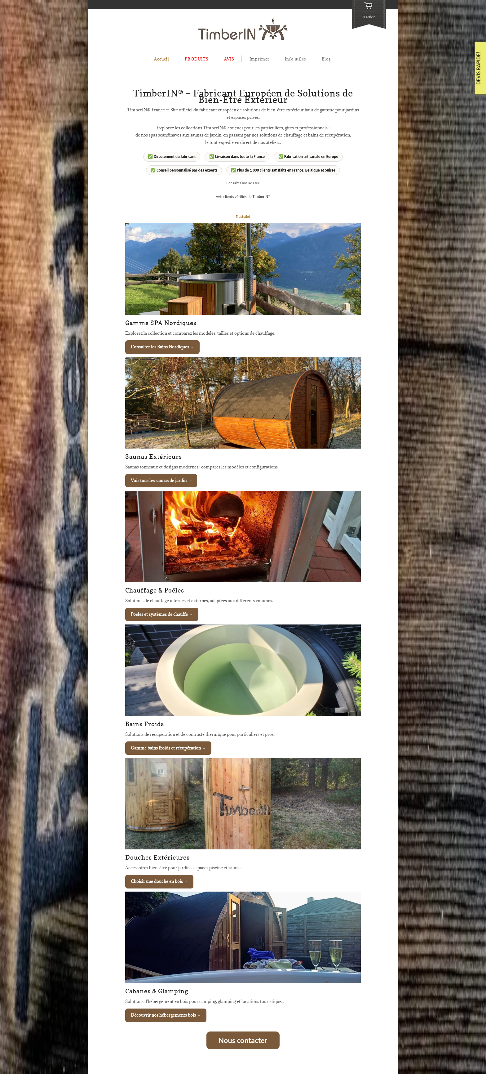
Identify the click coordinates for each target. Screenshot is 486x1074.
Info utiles (295, 58)
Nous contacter (243, 1040)
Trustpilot (243, 216)
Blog (326, 58)
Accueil (161, 58)
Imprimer (259, 58)
